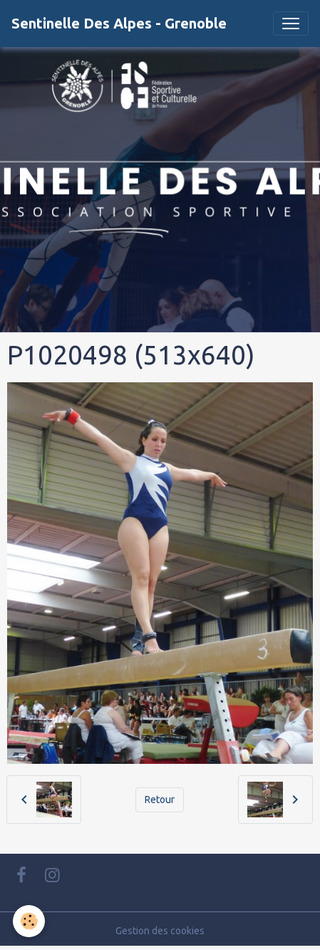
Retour (160, 799)
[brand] (119, 23)
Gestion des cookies (160, 930)
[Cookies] (29, 921)
